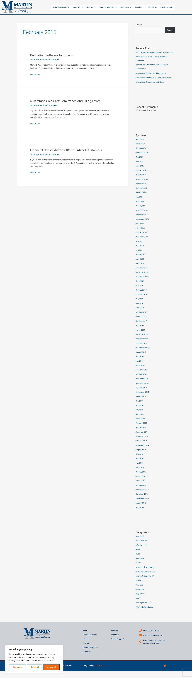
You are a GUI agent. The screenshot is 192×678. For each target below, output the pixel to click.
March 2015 (141, 422)
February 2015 (142, 427)
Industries (70, 7)
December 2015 (142, 382)
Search (139, 25)
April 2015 (140, 418)
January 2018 (141, 316)
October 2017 (141, 325)
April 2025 (140, 170)
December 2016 (142, 338)
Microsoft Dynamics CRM (147, 575)
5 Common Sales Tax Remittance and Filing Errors (68, 101)
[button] (49, 7)
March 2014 (141, 471)
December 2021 (142, 241)
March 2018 (141, 311)
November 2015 (142, 387)
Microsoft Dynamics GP (40, 59)
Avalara (139, 553)
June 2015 (140, 409)
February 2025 (142, 174)
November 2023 (142, 218)
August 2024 (141, 196)
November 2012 (142, 498)
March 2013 (141, 484)
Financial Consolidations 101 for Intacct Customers (69, 150)
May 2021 (140, 254)
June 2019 (140, 285)
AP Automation (142, 544)
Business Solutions (49, 7)
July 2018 (140, 303)
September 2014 (143, 449)
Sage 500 (140, 589)
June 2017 (140, 329)
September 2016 (143, 351)
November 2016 (142, 342)
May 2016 (140, 365)
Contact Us (161, 7)
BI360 (138, 558)
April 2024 (140, 205)
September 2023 (143, 223)
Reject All (35, 667)
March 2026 (141, 147)
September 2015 (143, 396)
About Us (146, 7)
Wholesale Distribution (145, 611)
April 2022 (140, 227)
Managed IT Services (108, 7)
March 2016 (141, 369)
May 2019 (140, 289)
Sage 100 (140, 584)
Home (85, 634)
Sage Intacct (141, 598)
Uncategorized (142, 606)
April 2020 (140, 263)
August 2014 (141, 453)
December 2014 (142, 436)
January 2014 (141, 476)
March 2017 (141, 334)
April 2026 (140, 143)
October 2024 (141, 192)
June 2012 (140, 511)
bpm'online (140, 562)
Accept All (51, 667)
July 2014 (140, 458)
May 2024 (140, 201)
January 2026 (141, 152)
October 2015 (141, 391)
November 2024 (142, 187)
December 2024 (142, 183)
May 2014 (140, 467)
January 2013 (141, 489)
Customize (17, 667)
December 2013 (142, 480)
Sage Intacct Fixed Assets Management (153, 73)
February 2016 (142, 374)
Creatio (139, 566)
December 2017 (142, 320)
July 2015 (140, 405)
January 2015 (141, 431)
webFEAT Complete (102, 672)
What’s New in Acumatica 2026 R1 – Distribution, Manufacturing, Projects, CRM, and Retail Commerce (154, 56)
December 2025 (142, 156)
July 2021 (140, 245)
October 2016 (141, 347)
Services (86, 7)
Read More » (35, 74)
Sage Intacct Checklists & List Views (151, 86)
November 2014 (142, 440)
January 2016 (141, 378)
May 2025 (140, 165)
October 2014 (141, 444)
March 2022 (141, 232)
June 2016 (140, 360)
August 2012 (141, 507)
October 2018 (141, 298)
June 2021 (140, 249)
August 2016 (141, 356)
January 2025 (141, 178)
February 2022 (142, 236)
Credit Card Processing (146, 571)
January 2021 (141, 258)
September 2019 (143, 280)
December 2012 (142, 493)
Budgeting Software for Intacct (53, 55)
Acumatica (140, 540)
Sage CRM (140, 593)
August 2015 (141, 400)
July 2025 (140, 161)
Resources (129, 7)
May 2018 (140, 307)
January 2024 (141, 210)
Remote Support (178, 7)
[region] (34, 659)
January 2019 (141, 294)
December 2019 (142, 276)
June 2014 (140, 462)
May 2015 (140, 413)
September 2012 (143, 502)
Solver (138, 602)
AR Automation (142, 549)
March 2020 (141, 267)
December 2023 (142, 214)
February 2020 (142, 272)
